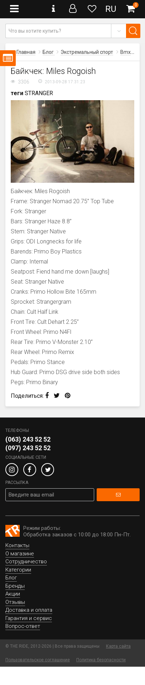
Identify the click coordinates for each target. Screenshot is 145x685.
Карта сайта (118, 646)
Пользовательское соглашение (37, 659)
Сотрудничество (26, 561)
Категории (18, 570)
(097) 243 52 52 (27, 448)
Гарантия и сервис (28, 618)
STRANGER (39, 93)
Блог (11, 577)
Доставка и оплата (28, 610)
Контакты (17, 545)
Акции (12, 594)
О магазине (19, 553)
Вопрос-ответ (22, 626)
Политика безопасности (101, 659)
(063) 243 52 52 (27, 439)
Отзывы (15, 602)
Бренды (15, 586)
